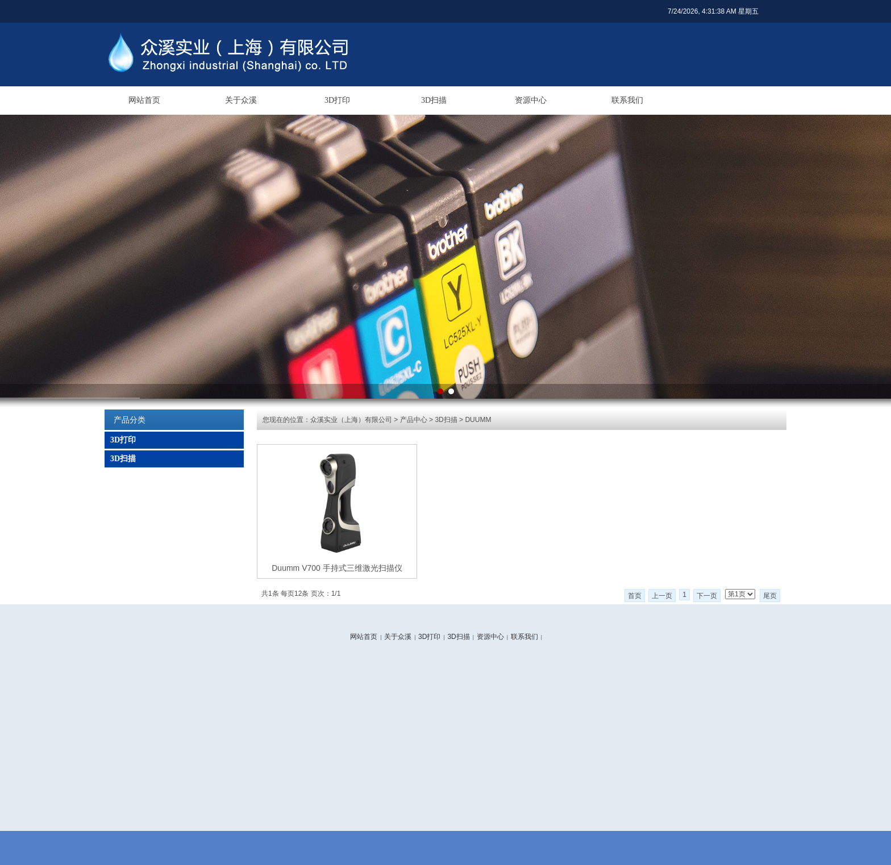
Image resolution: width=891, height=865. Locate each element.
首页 (635, 596)
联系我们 (627, 100)
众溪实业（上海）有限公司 (351, 420)
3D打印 (337, 100)
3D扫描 (434, 100)
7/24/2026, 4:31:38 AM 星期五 (713, 11)
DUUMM (478, 420)
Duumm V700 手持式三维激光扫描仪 (337, 568)
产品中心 (413, 420)
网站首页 (144, 100)
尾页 (770, 596)
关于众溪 (241, 100)
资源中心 (531, 100)
